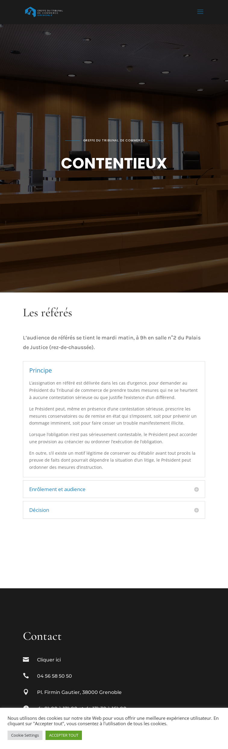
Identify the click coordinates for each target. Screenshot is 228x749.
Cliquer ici (49, 660)
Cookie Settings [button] (25, 735)
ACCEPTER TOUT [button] (63, 735)
